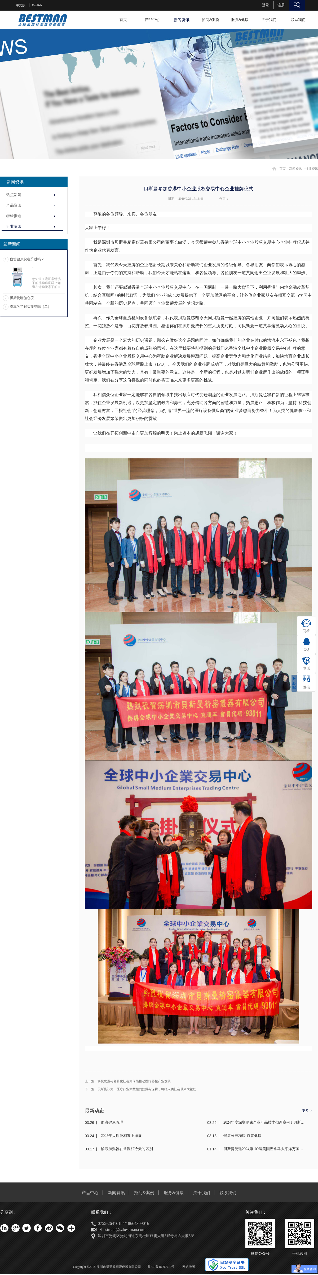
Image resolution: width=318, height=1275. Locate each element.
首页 (123, 20)
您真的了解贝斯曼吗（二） (30, 307)
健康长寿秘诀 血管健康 (242, 1136)
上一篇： (128, 1081)
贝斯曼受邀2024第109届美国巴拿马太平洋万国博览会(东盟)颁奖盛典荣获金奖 (264, 1149)
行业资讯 (311, 168)
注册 (281, 5)
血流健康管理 (112, 1122)
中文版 (20, 5)
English (37, 5)
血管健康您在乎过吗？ (27, 259)
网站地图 (188, 1267)
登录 (265, 5)
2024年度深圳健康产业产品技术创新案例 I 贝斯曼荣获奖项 (264, 1122)
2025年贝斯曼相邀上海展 (121, 1136)
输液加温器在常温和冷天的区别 (127, 1149)
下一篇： (140, 1089)
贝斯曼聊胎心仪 (22, 298)
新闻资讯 (295, 168)
